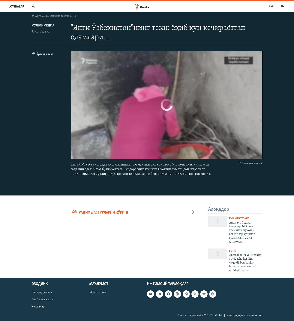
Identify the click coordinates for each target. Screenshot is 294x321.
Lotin (232, 251)
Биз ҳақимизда (42, 292)
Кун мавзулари (239, 218)
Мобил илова (98, 292)
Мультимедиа (43, 25)
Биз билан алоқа (42, 299)
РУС (271, 6)
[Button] (42, 55)
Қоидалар (38, 306)
